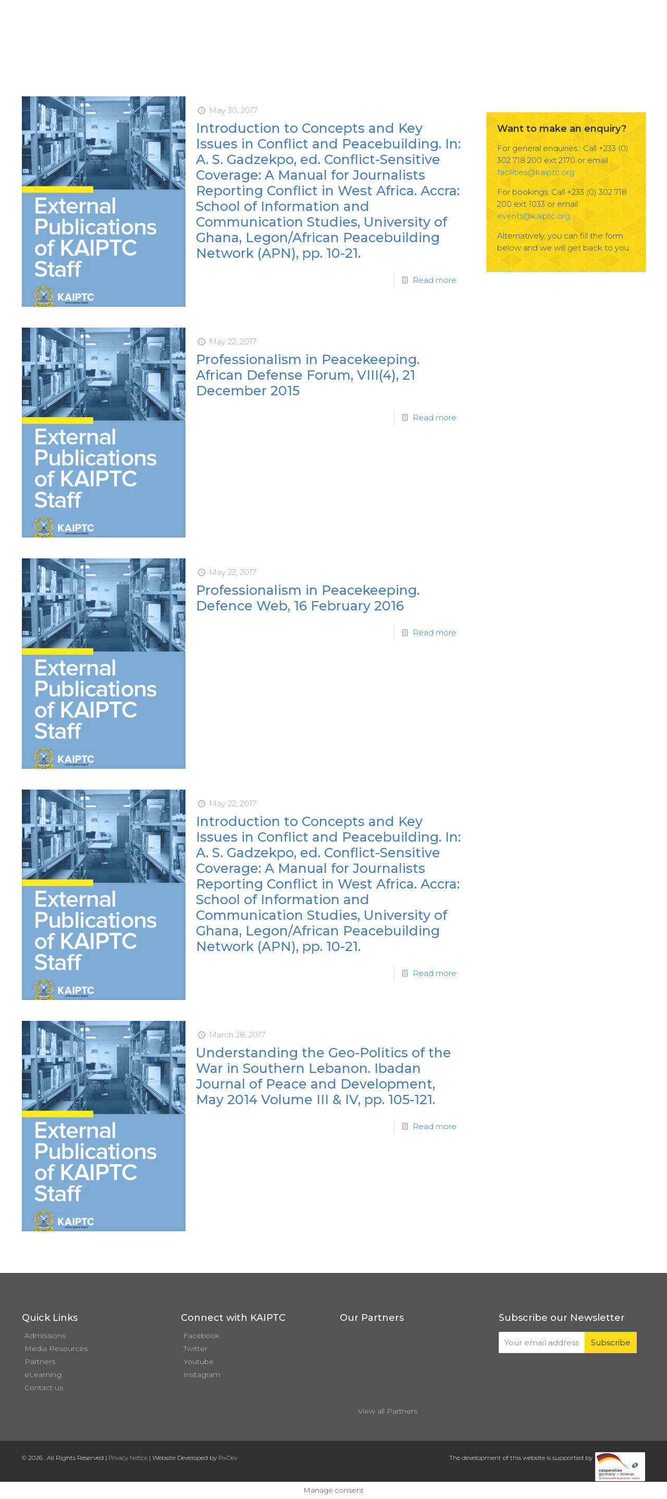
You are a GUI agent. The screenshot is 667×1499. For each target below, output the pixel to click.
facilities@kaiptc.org (535, 172)
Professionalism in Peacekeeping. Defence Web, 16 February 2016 (307, 598)
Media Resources (56, 1348)
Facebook (201, 1335)
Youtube (198, 1361)
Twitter (195, 1348)
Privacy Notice (127, 1457)
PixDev (228, 1457)
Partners (39, 1361)
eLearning (42, 1374)
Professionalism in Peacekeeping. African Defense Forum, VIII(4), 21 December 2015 (307, 375)
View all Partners (387, 1411)
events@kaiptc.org (533, 216)
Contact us (43, 1387)
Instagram (201, 1374)
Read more (434, 280)
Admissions (45, 1335)
